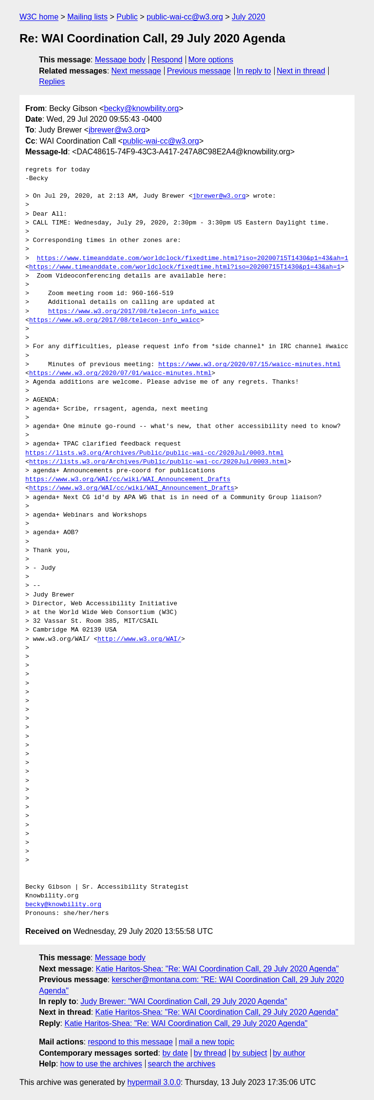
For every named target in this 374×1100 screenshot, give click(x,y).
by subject (249, 1053)
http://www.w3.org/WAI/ (139, 639)
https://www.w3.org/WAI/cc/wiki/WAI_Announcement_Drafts (127, 479)
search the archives (182, 1064)
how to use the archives (101, 1064)
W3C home (38, 17)
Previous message (199, 71)
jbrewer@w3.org (117, 130)
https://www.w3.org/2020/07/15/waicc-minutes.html (249, 364)
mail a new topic (207, 1042)
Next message (136, 71)
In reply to (254, 71)
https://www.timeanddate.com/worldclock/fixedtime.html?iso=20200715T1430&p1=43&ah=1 (192, 258)
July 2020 (248, 17)
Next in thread (301, 71)
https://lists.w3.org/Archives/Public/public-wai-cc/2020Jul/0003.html (154, 453)
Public (127, 17)
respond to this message (130, 1042)
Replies (52, 81)
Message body (120, 60)
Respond (167, 60)
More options (211, 60)
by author (289, 1053)
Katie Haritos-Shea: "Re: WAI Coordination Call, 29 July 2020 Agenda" (217, 969)
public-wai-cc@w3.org (185, 17)
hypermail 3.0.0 (153, 1082)
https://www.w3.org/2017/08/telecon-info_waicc (133, 311)
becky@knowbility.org (141, 108)
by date (174, 1053)
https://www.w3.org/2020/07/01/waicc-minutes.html (120, 373)
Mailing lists (87, 17)
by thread (210, 1053)
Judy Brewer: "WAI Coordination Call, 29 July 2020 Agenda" (183, 1001)
